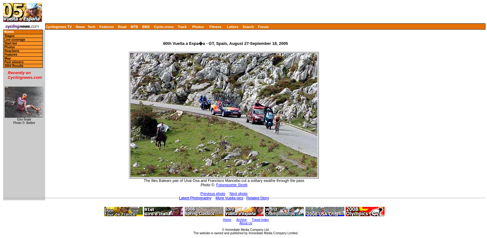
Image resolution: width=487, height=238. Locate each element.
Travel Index (260, 219)
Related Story (257, 198)
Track (182, 27)
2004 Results (13, 66)
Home (8, 32)
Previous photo (213, 194)
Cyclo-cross (164, 27)
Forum (263, 27)
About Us (245, 223)
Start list (10, 43)
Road (122, 27)
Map (7, 58)
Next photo (238, 194)
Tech (91, 27)
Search (248, 27)
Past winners (14, 62)
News (80, 27)
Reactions (11, 51)
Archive (241, 219)
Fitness (215, 27)
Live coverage (14, 39)
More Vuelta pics (229, 198)
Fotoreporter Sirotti (231, 185)
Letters (233, 27)
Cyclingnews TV (58, 27)
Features (107, 27)
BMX (146, 27)
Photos (198, 27)
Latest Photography (195, 198)
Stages (9, 36)
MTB (134, 27)
